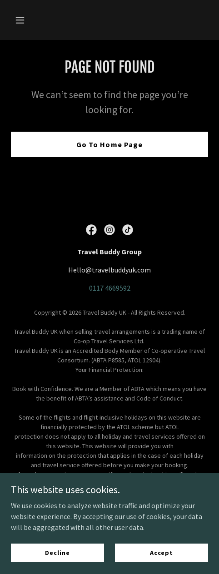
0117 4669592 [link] (109, 287)
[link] (91, 230)
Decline (57, 552)
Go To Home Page (109, 144)
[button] (25, 20)
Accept (161, 552)
